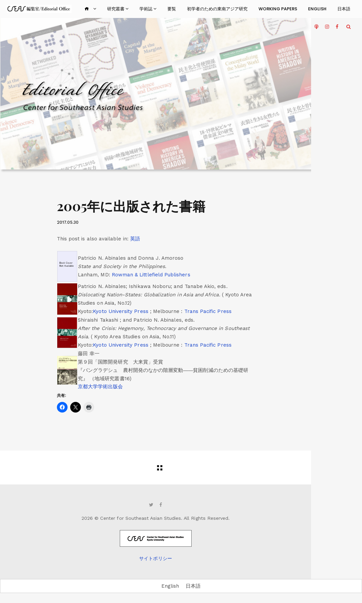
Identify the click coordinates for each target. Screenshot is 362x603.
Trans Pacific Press (208, 311)
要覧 (171, 9)
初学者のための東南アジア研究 (217, 9)
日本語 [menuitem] (193, 586)
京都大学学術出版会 (100, 387)
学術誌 (147, 9)
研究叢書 (117, 9)
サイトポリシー (155, 558)
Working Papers (278, 9)
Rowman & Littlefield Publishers (151, 275)
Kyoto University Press (121, 311)
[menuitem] (135, 238)
